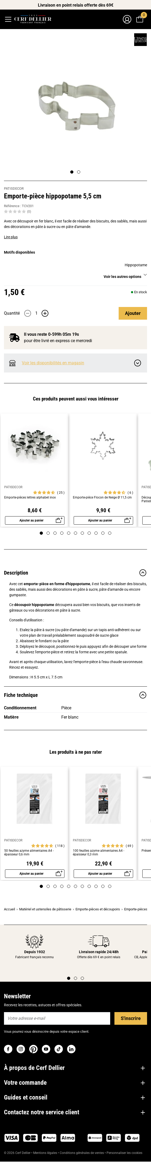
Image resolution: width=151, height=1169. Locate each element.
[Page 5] (68, 533)
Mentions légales (45, 1153)
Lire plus (11, 237)
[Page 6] (75, 533)
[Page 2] (78, 172)
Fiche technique (75, 695)
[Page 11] (109, 533)
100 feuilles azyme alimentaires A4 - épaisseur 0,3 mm (98, 852)
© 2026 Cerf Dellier (17, 1153)
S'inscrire (131, 1018)
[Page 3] (55, 533)
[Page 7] (82, 533)
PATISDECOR (14, 188)
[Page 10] (102, 533)
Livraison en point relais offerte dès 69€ (75, 5)
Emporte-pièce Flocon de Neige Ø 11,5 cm (102, 497)
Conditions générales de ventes (82, 1153)
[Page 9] (96, 533)
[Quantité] (36, 313)
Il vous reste (48, 334)
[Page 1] (71, 172)
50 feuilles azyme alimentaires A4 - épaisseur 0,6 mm (29, 852)
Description (75, 573)
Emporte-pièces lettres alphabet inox (30, 497)
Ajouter (133, 313)
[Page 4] (61, 533)
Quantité (12, 313)
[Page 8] (89, 533)
